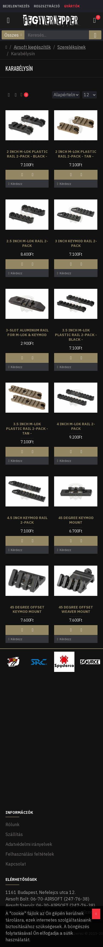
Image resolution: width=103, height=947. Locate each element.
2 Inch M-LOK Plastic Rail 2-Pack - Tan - (75, 154)
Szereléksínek (71, 47)
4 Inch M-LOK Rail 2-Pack (76, 426)
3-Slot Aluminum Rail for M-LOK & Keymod (27, 332)
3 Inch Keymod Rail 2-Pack (76, 243)
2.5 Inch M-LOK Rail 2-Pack (27, 243)
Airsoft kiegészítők (32, 47)
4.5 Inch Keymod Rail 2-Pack (27, 520)
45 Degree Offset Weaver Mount (76, 609)
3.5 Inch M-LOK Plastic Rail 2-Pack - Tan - (27, 429)
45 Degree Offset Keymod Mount (27, 609)
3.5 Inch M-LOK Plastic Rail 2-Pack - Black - (76, 335)
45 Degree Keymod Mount (76, 520)
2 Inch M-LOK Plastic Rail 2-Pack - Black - (27, 154)
